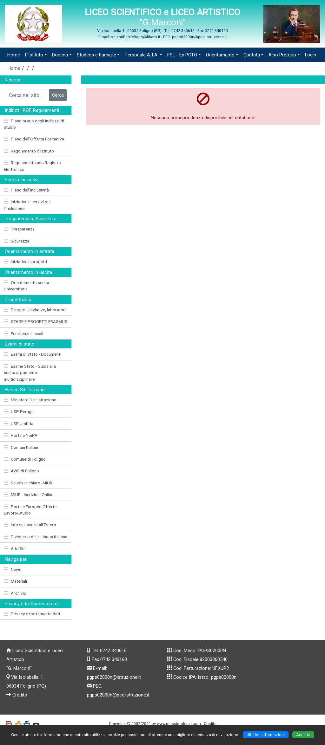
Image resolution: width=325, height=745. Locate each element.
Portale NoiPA (20, 435)
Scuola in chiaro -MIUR (28, 482)
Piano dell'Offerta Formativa (34, 138)
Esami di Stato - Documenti (32, 354)
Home (13, 55)
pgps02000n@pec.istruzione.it (118, 695)
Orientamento (220, 55)
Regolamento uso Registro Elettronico (32, 166)
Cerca (58, 95)
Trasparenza (19, 228)
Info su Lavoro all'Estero (30, 524)
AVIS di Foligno (21, 470)
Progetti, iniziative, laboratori (35, 309)
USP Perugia (19, 411)
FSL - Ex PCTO (182, 55)
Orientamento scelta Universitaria (26, 285)
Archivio (15, 593)
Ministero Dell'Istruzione (30, 399)
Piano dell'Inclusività (26, 189)
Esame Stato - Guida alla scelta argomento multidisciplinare (30, 373)
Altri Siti (15, 548)
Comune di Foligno (25, 459)
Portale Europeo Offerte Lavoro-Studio (30, 509)
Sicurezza (16, 240)
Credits (19, 695)
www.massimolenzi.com (179, 723)
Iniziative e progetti (25, 261)
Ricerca (12, 80)
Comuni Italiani (21, 447)
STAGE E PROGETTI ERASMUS (35, 321)
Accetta (303, 734)
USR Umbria (18, 423)
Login (310, 55)
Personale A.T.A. (141, 55)
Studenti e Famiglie (96, 55)
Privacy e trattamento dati (32, 613)
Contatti (251, 55)
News (12, 569)
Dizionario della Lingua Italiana (35, 536)
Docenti (60, 55)
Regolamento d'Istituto (29, 150)
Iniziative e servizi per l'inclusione (27, 205)
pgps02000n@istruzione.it (114, 677)
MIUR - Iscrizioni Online (28, 494)
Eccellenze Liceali (23, 333)
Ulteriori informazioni (266, 734)
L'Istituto (34, 55)
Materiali (15, 581)
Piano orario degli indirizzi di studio (34, 124)
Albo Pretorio (282, 55)
